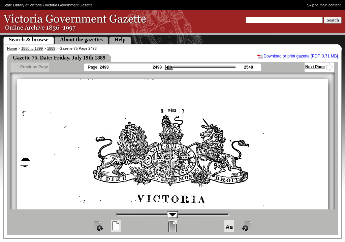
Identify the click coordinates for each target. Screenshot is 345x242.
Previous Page (30, 67)
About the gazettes (81, 39)
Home (12, 48)
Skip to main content (324, 5)
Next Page (319, 67)
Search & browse (29, 39)
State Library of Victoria (22, 5)
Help (120, 39)
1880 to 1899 (32, 48)
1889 (51, 48)
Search (332, 20)
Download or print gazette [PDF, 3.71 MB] (300, 56)
